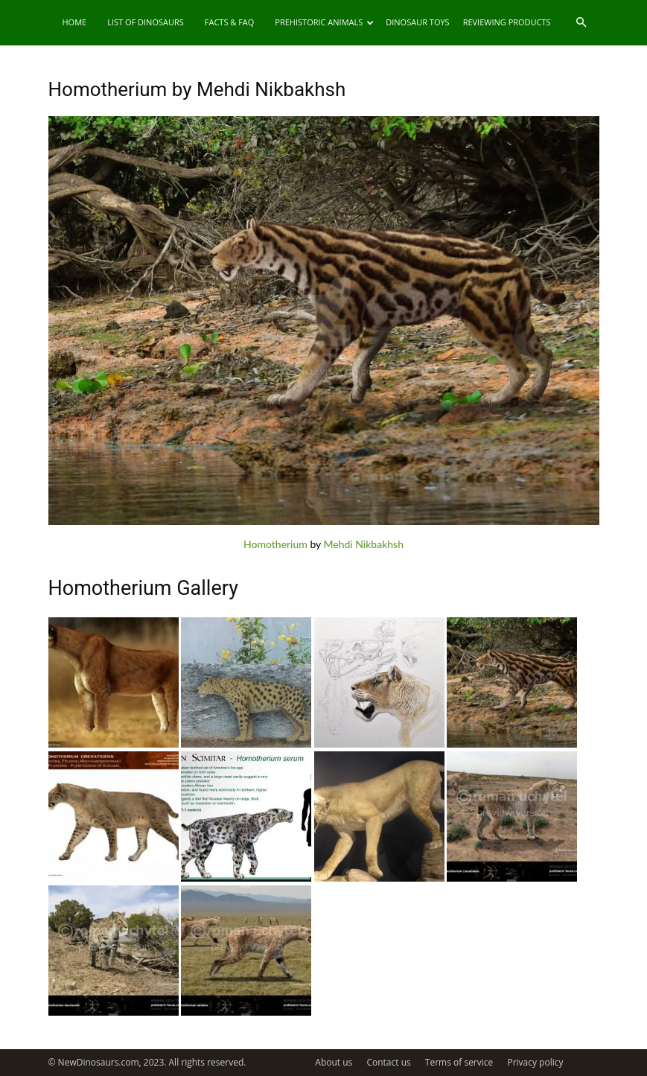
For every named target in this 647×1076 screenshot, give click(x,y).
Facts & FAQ (230, 22)
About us (333, 1062)
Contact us (388, 1062)
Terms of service (459, 1062)
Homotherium (275, 544)
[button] (581, 23)
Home (75, 22)
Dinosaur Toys (417, 22)
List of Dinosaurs (145, 22)
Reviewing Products (507, 22)
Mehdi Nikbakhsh (364, 544)
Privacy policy (535, 1062)
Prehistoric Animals (324, 22)
